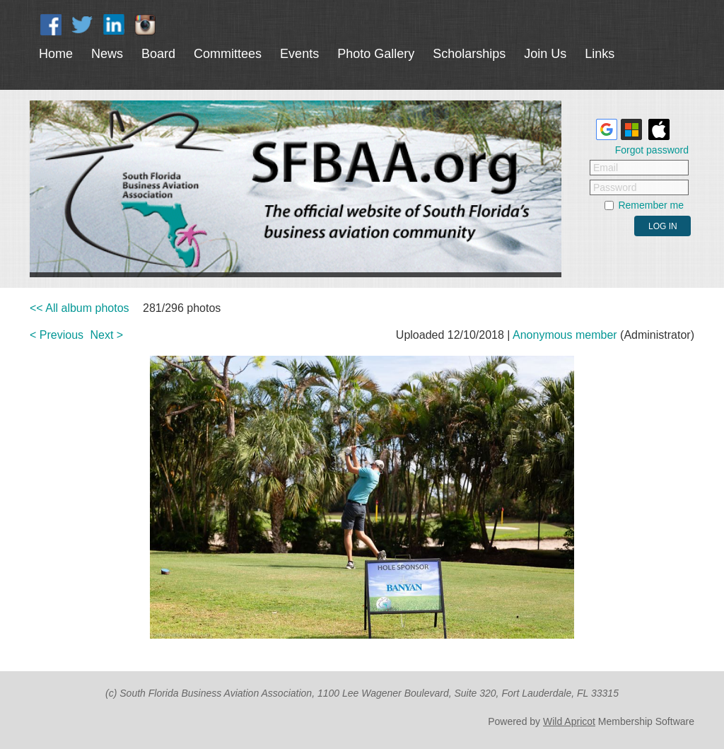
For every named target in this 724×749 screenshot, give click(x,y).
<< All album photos (79, 308)
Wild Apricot (569, 721)
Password (614, 187)
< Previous (56, 335)
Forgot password (652, 150)
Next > (107, 335)
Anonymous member (565, 335)
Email (605, 167)
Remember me (651, 205)
